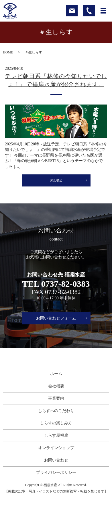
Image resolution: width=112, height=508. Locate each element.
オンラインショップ (56, 448)
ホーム (56, 374)
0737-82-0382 (63, 291)
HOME (8, 52)
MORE (56, 180)
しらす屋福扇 (56, 435)
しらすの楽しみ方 (56, 423)
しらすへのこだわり (56, 411)
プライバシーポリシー (56, 472)
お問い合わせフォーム (56, 318)
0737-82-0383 (65, 284)
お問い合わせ (56, 460)
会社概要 (56, 386)
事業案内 (56, 398)
